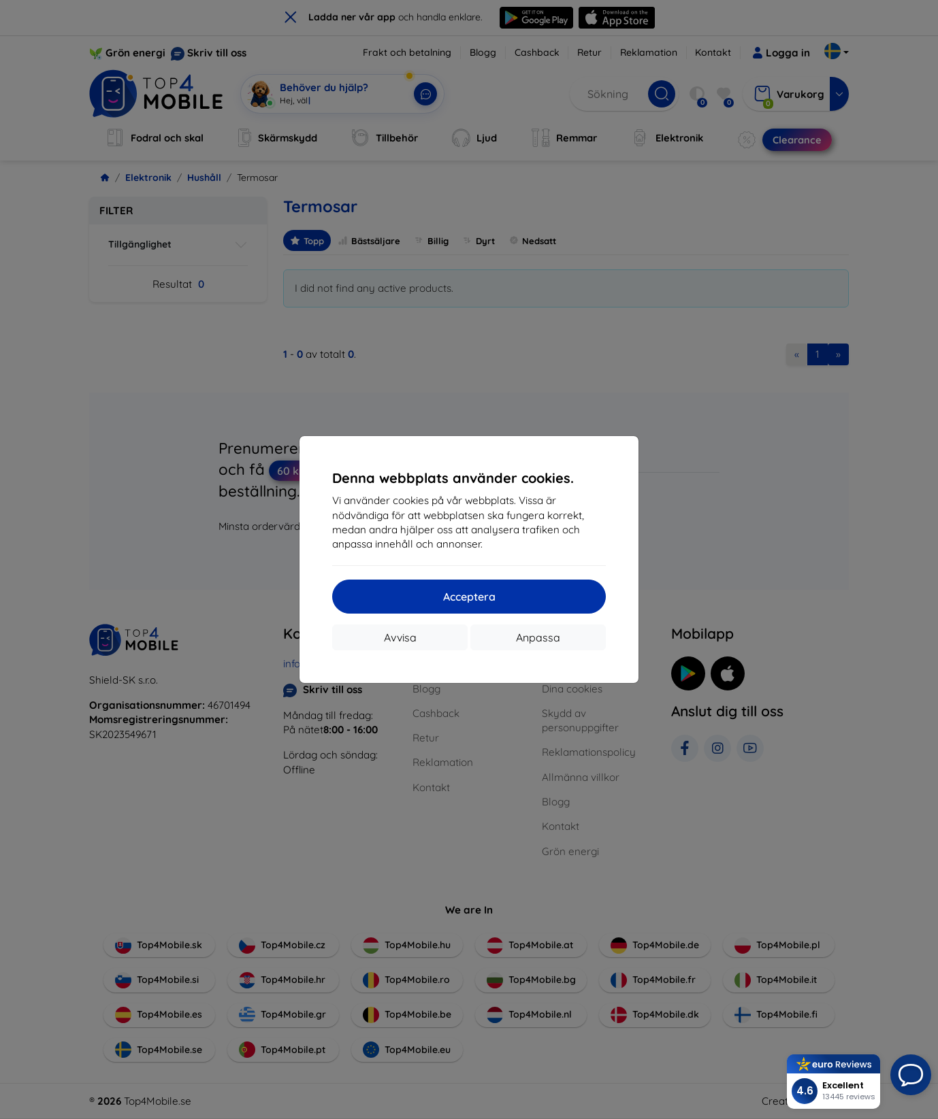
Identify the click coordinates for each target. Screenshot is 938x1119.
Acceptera (469, 596)
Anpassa (538, 637)
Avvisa (400, 637)
